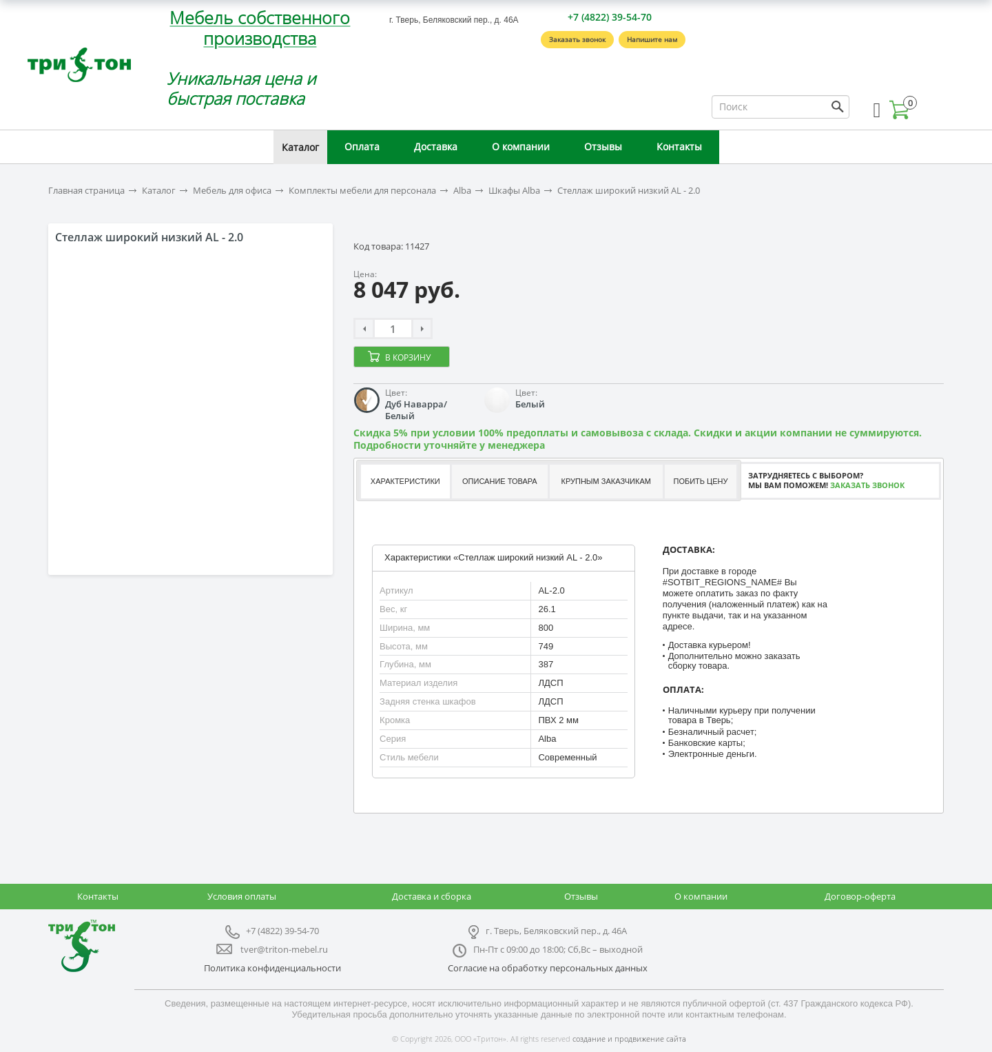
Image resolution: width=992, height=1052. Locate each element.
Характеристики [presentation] (405, 481)
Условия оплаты (241, 896)
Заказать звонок (577, 39)
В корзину (408, 357)
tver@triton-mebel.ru (284, 949)
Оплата (362, 146)
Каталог (300, 147)
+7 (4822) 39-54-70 (610, 16)
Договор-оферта (860, 896)
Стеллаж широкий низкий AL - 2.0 (628, 190)
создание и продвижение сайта (629, 1038)
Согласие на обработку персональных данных (548, 968)
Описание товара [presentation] (499, 481)
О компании (521, 146)
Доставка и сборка (431, 896)
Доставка (435, 146)
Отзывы (603, 146)
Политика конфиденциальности (272, 968)
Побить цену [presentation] (701, 481)
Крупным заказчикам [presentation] (605, 481)
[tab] (405, 481)
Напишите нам (652, 39)
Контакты (679, 146)
